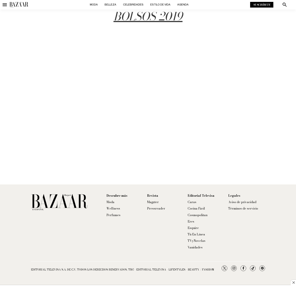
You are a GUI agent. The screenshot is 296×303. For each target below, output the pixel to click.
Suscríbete (261, 5)
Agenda (183, 4)
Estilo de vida (160, 4)
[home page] (18, 5)
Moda (94, 4)
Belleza (110, 4)
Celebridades (133, 4)
